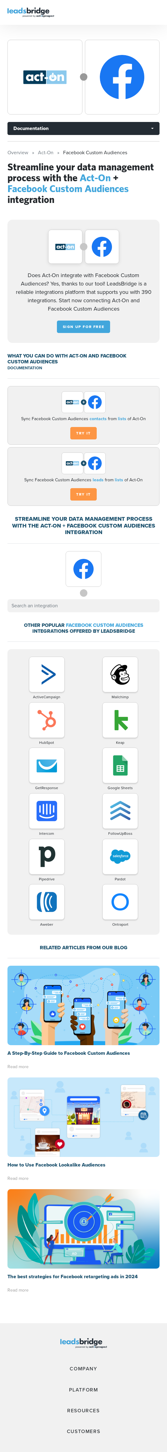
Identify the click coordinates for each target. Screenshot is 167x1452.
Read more (18, 1066)
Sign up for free (83, 327)
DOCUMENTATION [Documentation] (24, 368)
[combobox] (83, 605)
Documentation (31, 128)
